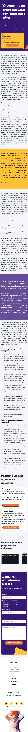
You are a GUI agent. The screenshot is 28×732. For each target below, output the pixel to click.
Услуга (3, 618)
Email (17, 604)
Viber (6, 606)
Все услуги (25, 552)
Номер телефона (6, 609)
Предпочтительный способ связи (10, 600)
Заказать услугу (14, 642)
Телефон (18, 602)
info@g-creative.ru (14, 695)
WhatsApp (7, 604)
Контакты (14, 688)
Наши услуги (14, 662)
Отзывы (14, 681)
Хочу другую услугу (11, 527)
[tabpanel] (11, 559)
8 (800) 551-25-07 (14, 692)
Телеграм (7, 602)
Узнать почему (9, 468)
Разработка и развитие (14, 671)
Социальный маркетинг (14, 669)
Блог (14, 684)
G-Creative (5, 2)
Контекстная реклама (14, 667)
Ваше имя (4, 594)
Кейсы (14, 678)
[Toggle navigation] (25, 2)
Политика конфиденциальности (14, 706)
